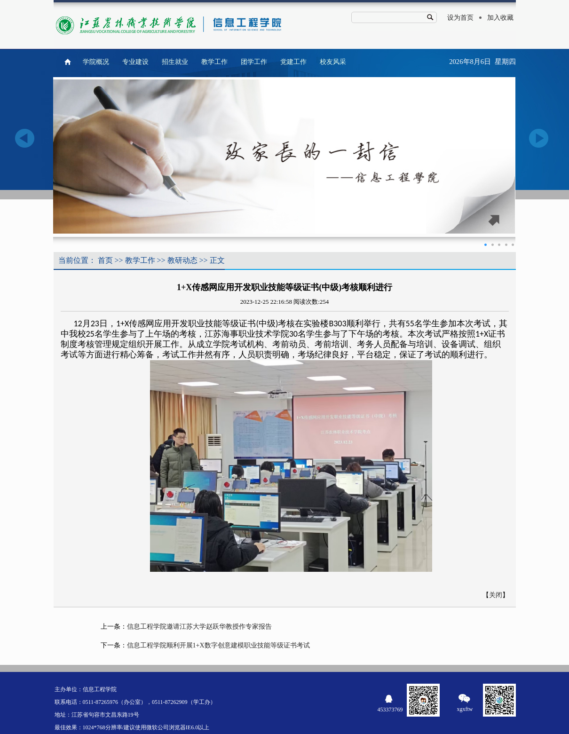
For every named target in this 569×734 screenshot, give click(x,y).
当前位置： (77, 260)
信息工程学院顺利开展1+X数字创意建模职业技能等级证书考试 (218, 645)
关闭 (495, 595)
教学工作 (214, 61)
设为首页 (460, 17)
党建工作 (293, 61)
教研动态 (182, 260)
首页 (105, 260)
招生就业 (175, 61)
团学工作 (254, 61)
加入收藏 (500, 17)
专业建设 (135, 61)
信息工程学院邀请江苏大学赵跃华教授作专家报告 (199, 626)
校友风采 (333, 61)
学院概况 (96, 61)
